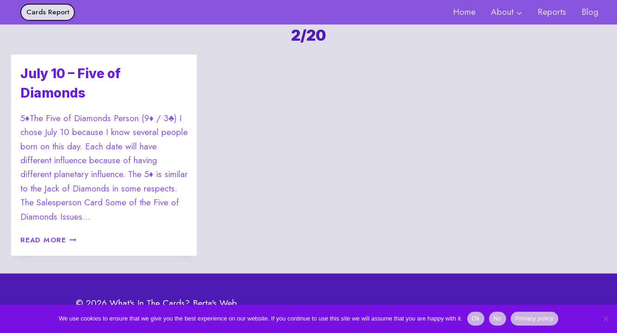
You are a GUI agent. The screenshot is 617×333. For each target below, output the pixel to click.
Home (464, 12)
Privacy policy (534, 318)
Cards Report (47, 12)
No (497, 318)
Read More (48, 240)
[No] (605, 318)
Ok (476, 318)
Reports (552, 12)
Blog (590, 12)
